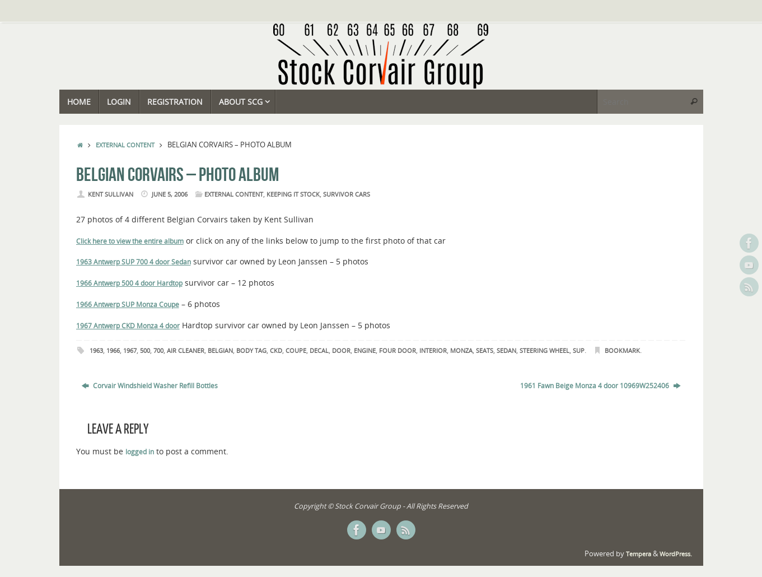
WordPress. (676, 554)
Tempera (638, 554)
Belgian (220, 351)
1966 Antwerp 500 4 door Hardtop (129, 283)
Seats (484, 351)
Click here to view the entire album (130, 241)
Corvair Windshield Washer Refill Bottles (150, 385)
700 (158, 351)
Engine (365, 351)
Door (341, 351)
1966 (113, 351)
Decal (319, 351)
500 (145, 351)
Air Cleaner (185, 351)
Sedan (181, 262)
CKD (276, 351)
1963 (96, 351)
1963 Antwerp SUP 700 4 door (123, 262)
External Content (125, 145)
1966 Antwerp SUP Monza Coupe (127, 304)
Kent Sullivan (110, 194)
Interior (433, 351)
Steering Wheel (544, 351)
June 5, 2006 (170, 194)
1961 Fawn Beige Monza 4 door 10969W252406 (600, 385)
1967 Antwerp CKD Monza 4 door (128, 326)
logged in (139, 452)
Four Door (397, 351)
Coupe (296, 351)
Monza (461, 351)
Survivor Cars (346, 194)
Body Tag (251, 351)
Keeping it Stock (293, 194)
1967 (130, 351)
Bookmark (622, 351)
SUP (579, 351)
